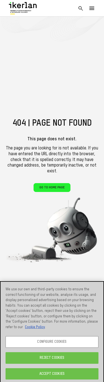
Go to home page (52, 187)
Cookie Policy (35, 328)
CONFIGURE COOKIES (52, 343)
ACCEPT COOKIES (52, 375)
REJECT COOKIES (52, 359)
